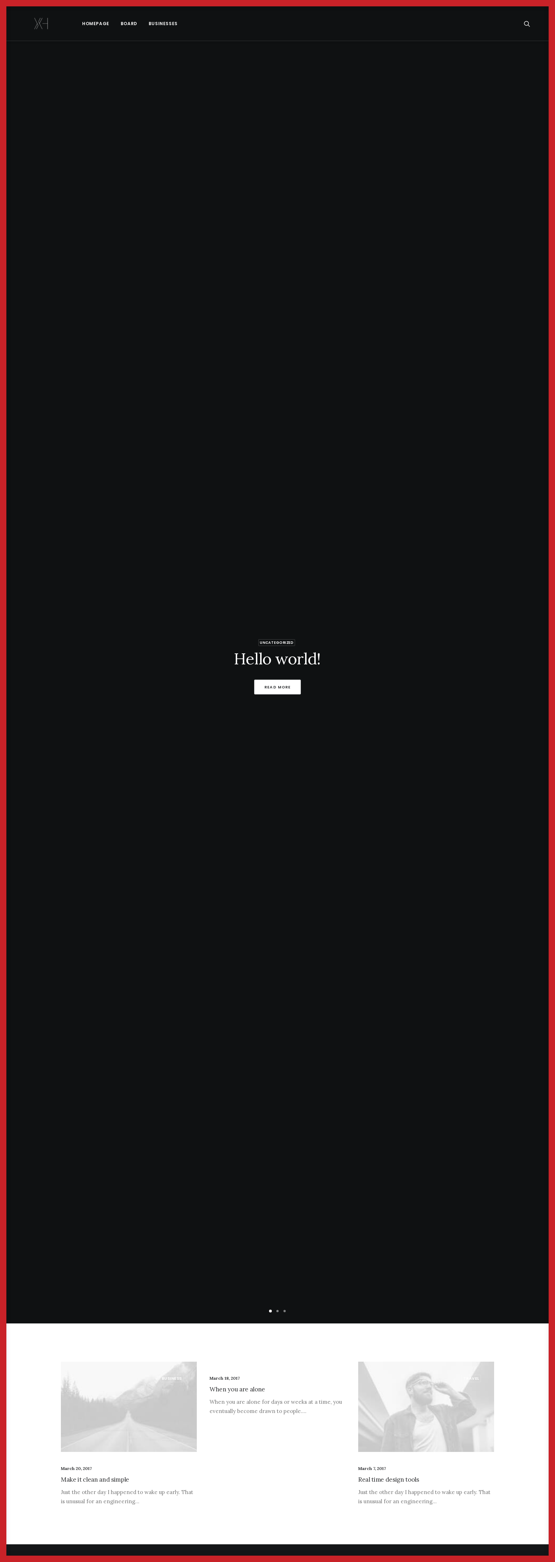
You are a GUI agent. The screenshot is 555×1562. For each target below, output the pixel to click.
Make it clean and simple (95, 1479)
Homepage (70, 24)
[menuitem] (70, 23)
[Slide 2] (277, 1311)
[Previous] (24, 683)
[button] (530, 23)
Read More (277, 687)
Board (103, 24)
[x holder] (28, 23)
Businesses (137, 24)
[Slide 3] (284, 1311)
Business (172, 1378)
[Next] (531, 683)
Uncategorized (276, 642)
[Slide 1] (270, 1311)
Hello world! (277, 659)
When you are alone (237, 1389)
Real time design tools (388, 1479)
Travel (471, 1378)
